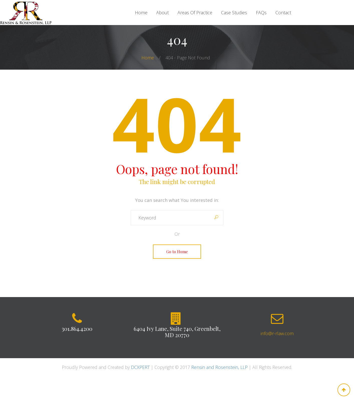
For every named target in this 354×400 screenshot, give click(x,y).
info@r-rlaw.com (277, 333)
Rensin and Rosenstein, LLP (219, 367)
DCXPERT (140, 367)
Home (148, 58)
